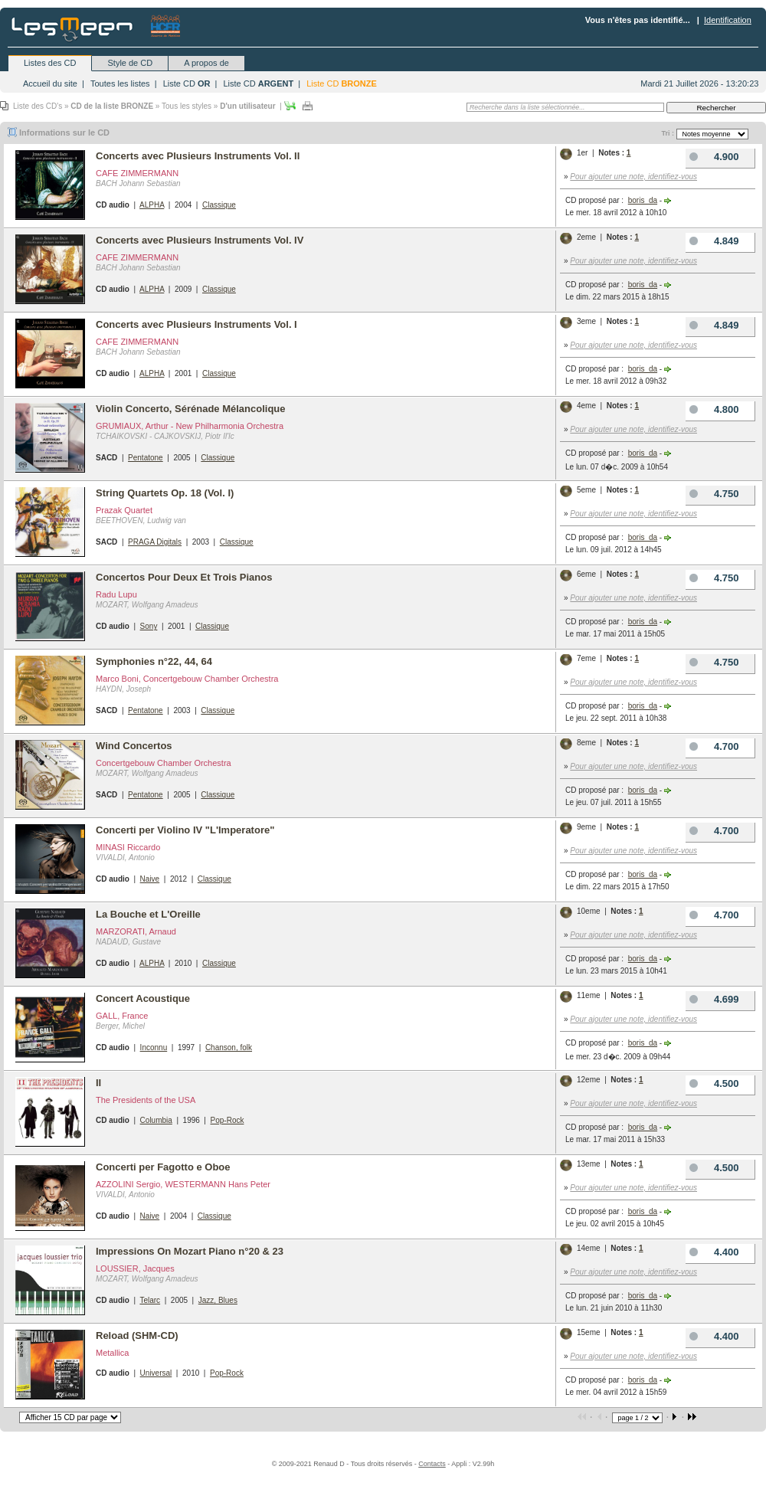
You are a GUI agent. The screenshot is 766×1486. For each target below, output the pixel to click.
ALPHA (151, 205)
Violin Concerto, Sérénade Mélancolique (191, 408)
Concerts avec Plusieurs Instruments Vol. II (198, 156)
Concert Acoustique (143, 998)
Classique (219, 205)
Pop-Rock (227, 1120)
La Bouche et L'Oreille (148, 914)
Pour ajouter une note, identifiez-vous (633, 176)
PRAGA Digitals (155, 542)
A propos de (206, 62)
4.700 (712, 746)
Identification (727, 20)
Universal (156, 1373)
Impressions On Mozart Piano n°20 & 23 (189, 1251)
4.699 (712, 999)
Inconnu (154, 1047)
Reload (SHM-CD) (137, 1335)
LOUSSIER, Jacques (135, 1268)
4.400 (712, 1252)
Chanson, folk (228, 1047)
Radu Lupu (116, 594)
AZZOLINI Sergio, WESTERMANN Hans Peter (183, 1184)
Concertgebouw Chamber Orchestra (163, 763)
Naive (150, 879)
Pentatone (145, 457)
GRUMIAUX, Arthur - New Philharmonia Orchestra (189, 425)
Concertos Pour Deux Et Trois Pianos (184, 577)
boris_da (642, 200)
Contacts (432, 1464)
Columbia (156, 1120)
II (98, 1082)
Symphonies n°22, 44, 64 (154, 661)
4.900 (712, 156)
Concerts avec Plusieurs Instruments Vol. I (196, 324)
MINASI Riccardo (128, 847)
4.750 (712, 493)
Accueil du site (50, 83)
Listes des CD (50, 62)
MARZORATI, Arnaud (136, 931)
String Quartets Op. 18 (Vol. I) (165, 493)
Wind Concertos (134, 745)
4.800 (712, 409)
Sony (149, 626)
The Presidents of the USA (145, 1100)
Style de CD (129, 62)
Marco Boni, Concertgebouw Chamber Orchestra (187, 678)
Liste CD (187, 83)
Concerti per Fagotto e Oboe (163, 1167)
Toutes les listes (120, 83)
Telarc (149, 1300)
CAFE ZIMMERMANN (137, 173)
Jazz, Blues (217, 1300)
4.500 (712, 1083)
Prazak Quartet (124, 510)
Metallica (112, 1352)
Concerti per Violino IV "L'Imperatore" (185, 830)
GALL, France (122, 1015)
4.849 (712, 241)
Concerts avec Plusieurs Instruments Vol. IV (199, 240)
